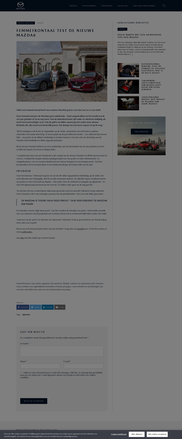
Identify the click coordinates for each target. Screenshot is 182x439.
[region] (91, 434)
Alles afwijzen (136, 434)
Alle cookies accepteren (157, 434)
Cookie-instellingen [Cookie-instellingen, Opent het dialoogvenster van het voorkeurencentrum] (119, 434)
